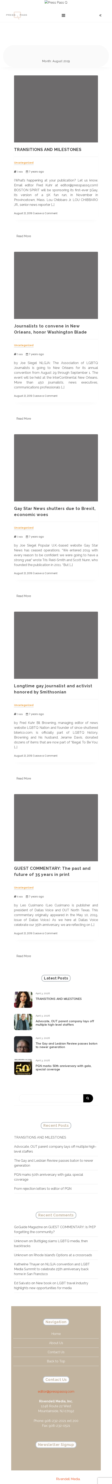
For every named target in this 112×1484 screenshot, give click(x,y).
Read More (23, 227)
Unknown (21, 1232)
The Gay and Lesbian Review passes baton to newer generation (67, 1039)
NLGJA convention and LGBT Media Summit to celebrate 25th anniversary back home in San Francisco (52, 1260)
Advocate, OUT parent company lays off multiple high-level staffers (65, 1016)
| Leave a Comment (45, 204)
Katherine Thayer (27, 1255)
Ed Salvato (22, 1274)
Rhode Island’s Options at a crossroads (63, 1246)
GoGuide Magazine (28, 1218)
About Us (56, 1337)
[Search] (56, 1090)
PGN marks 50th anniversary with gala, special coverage (64, 1061)
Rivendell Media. (68, 1470)
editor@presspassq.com (56, 1385)
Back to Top (56, 1355)
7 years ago (34, 163)
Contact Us (56, 1346)
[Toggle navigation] (63, 6)
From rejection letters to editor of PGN (42, 1180)
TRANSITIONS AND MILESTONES (47, 140)
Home (56, 1328)
